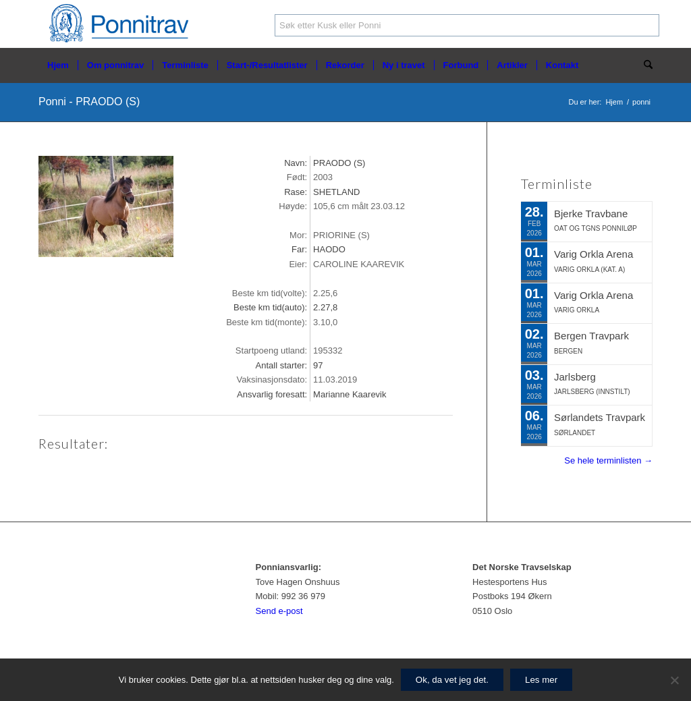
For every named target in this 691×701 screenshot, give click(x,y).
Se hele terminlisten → (608, 460)
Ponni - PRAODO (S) (89, 101)
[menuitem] (58, 65)
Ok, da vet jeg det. (452, 680)
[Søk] (644, 65)
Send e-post (279, 611)
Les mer (541, 680)
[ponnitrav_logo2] (121, 24)
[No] (674, 680)
